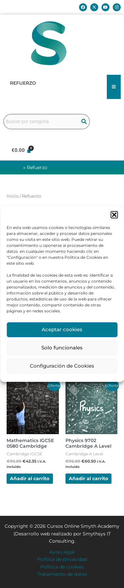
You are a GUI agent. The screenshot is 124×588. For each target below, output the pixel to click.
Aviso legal (62, 552)
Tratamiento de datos (62, 574)
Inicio (13, 196)
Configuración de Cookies (62, 366)
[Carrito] (21, 150)
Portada (12, 167)
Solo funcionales (62, 347)
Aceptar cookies (62, 329)
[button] (114, 214)
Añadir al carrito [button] (29, 478)
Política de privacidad (62, 559)
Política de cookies (62, 566)
